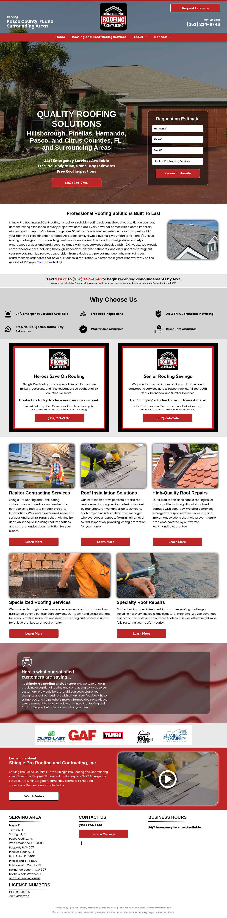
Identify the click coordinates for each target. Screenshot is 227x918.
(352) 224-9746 (203, 24)
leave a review (58, 703)
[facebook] (81, 844)
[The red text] (82, 735)
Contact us (44, 262)
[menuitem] (60, 37)
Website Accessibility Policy (159, 907)
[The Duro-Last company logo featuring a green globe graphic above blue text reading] (51, 735)
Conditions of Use (108, 907)
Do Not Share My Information (85, 907)
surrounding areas (27, 878)
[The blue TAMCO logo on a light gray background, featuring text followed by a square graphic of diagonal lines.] (113, 735)
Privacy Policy (62, 907)
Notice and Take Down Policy (132, 907)
